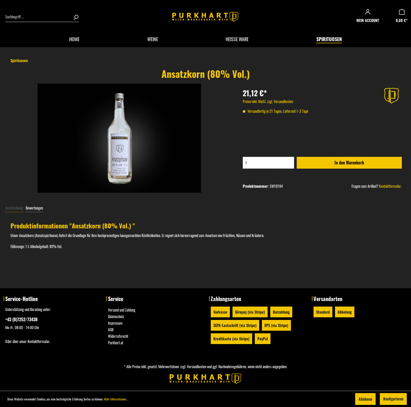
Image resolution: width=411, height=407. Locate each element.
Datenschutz (116, 316)
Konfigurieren (393, 398)
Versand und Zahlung (121, 310)
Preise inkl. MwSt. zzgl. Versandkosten (268, 101)
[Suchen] (74, 17)
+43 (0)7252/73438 (21, 319)
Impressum (115, 323)
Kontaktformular (390, 186)
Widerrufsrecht (118, 336)
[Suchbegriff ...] (37, 17)
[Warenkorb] (403, 17)
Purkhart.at (115, 342)
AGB (110, 329)
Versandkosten (196, 366)
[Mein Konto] (369, 17)
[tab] (14, 207)
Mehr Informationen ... (116, 399)
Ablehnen (365, 399)
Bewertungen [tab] (34, 208)
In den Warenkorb (349, 162)
